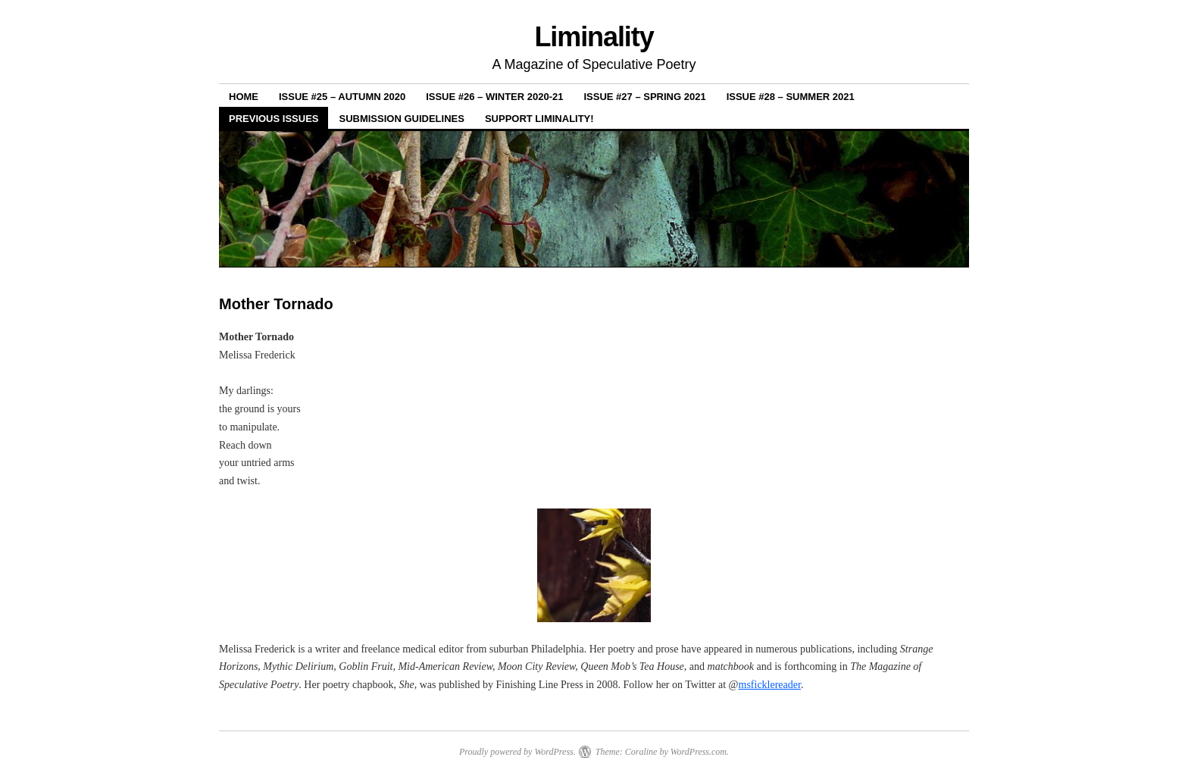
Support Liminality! (539, 118)
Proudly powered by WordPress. (517, 751)
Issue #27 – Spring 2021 (645, 96)
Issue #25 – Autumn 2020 (342, 96)
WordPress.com (699, 751)
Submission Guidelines (401, 118)
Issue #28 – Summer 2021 (791, 96)
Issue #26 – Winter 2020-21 (494, 96)
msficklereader (770, 684)
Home (243, 96)
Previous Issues (273, 118)
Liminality (593, 36)
